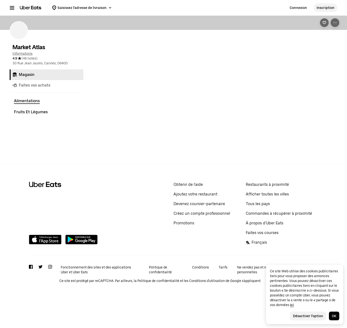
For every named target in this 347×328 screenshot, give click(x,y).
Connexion (298, 8)
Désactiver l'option (308, 316)
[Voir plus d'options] (335, 22)
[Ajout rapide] (124, 79)
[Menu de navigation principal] (12, 7)
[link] (324, 22)
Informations (23, 53)
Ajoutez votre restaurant (195, 217)
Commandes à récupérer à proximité (279, 237)
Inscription (325, 8)
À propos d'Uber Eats (264, 246)
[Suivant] (333, 42)
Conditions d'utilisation (207, 304)
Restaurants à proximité (267, 208)
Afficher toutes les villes (267, 217)
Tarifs (223, 291)
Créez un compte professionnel (202, 237)
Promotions (184, 246)
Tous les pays (258, 227)
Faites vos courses (262, 256)
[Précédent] (323, 42)
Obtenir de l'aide (188, 208)
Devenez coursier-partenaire (199, 227)
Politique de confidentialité (160, 293)
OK (334, 316)
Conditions (200, 291)
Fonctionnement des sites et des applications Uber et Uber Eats (96, 293)
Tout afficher (297, 42)
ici (292, 305)
